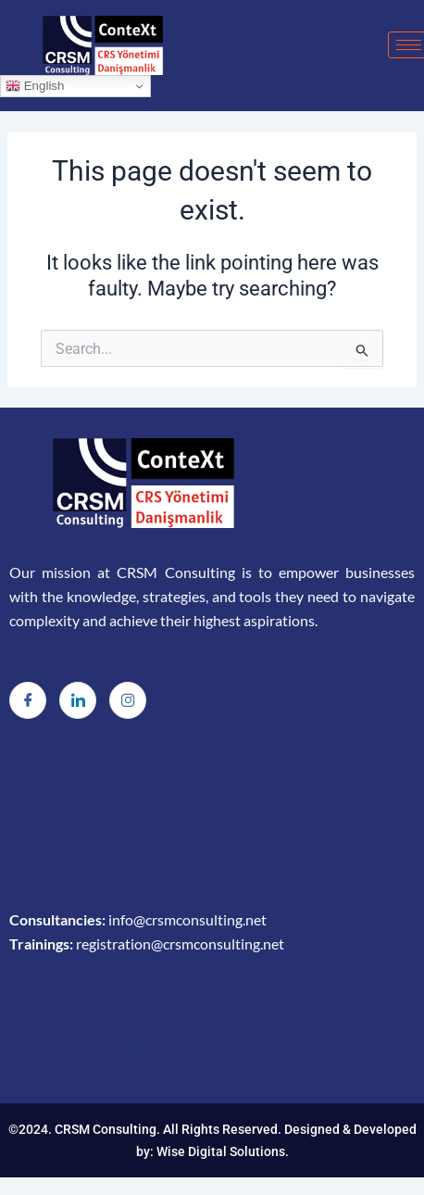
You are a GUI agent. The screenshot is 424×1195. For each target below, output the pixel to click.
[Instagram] (127, 700)
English (35, 86)
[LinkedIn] (77, 700)
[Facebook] (27, 700)
